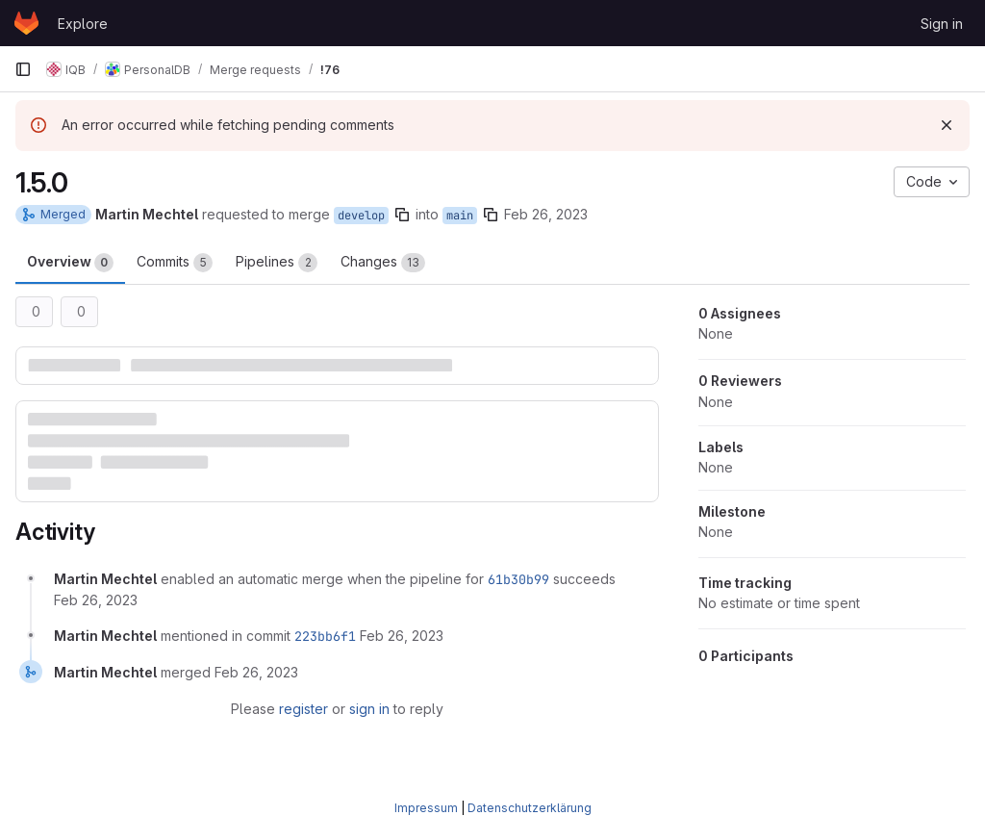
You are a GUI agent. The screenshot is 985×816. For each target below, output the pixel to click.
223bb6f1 (325, 636)
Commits (175, 262)
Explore (83, 23)
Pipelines (276, 262)
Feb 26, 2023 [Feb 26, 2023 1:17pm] (546, 214)
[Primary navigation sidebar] (23, 69)
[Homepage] (26, 23)
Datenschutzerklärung (529, 808)
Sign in (942, 23)
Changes (383, 262)
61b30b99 (518, 579)
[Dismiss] (946, 125)
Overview (70, 262)
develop (361, 215)
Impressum (426, 808)
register (303, 709)
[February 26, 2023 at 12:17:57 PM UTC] (96, 600)
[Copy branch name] (402, 214)
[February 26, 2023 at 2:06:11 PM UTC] (401, 635)
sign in (369, 709)
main (459, 215)
